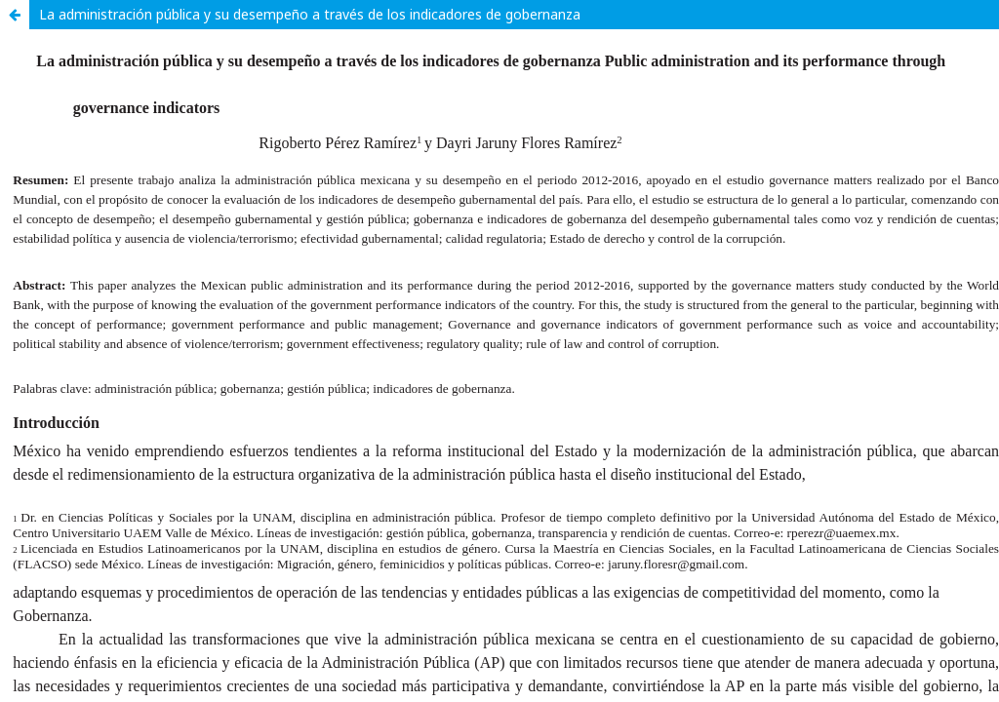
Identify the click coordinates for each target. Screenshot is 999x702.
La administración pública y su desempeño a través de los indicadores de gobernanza (309, 14)
